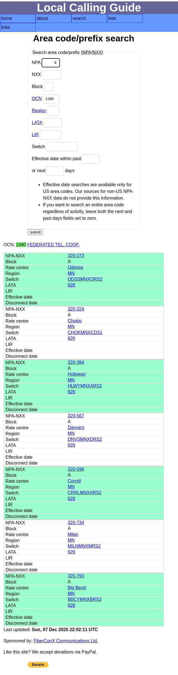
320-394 (76, 362)
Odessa (75, 267)
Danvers (76, 427)
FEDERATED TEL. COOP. (53, 244)
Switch (55, 146)
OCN (37, 98)
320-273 (76, 255)
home (6, 18)
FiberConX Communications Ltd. (65, 640)
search (79, 18)
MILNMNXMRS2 (84, 546)
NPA (46, 62)
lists (112, 18)
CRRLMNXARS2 (85, 492)
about (42, 18)
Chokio (75, 320)
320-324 (76, 309)
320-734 (76, 522)
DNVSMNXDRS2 (85, 439)
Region (39, 110)
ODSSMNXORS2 (85, 279)
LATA (37, 122)
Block (43, 86)
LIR (35, 134)
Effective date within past (66, 159)
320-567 (76, 415)
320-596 (76, 469)
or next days (53, 171)
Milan (73, 534)
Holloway (77, 374)
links (5, 27)
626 (71, 285)
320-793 (76, 576)
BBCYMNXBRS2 (85, 599)
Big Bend (77, 587)
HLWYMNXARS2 (85, 385)
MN (71, 273)
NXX (46, 74)
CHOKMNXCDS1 (85, 332)
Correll (74, 481)
